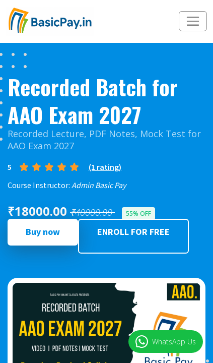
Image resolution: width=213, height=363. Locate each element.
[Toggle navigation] (193, 21)
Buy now (43, 231)
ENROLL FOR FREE (133, 231)
